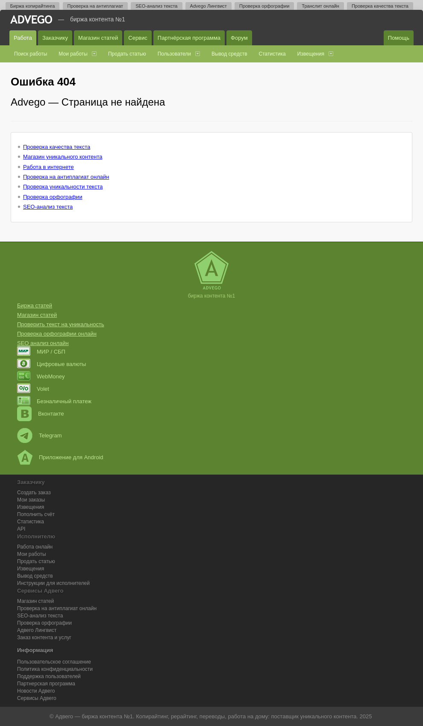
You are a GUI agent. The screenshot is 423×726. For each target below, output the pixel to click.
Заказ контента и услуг (44, 637)
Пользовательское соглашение (54, 662)
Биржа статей (34, 305)
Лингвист (36, 630)
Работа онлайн (35, 547)
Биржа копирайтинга (32, 6)
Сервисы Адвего (36, 698)
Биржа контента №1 (97, 19)
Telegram (39, 435)
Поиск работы (30, 54)
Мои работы (73, 54)
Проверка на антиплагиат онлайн (66, 177)
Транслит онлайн (320, 6)
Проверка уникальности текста (63, 186)
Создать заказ (34, 493)
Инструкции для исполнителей (53, 583)
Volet (33, 389)
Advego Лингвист (208, 6)
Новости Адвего (36, 691)
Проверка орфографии (264, 6)
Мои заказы (31, 500)
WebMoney (41, 376)
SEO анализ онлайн (43, 343)
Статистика (272, 54)
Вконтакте (40, 413)
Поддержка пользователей (49, 676)
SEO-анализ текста (156, 6)
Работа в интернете (48, 167)
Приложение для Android (60, 457)
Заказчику (55, 38)
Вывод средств (229, 54)
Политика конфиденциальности (55, 669)
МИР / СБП (41, 351)
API (21, 529)
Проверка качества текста (380, 6)
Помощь (398, 38)
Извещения (310, 54)
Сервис (137, 38)
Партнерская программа (46, 684)
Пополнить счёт (36, 514)
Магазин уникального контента (62, 156)
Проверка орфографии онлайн (57, 334)
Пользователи (174, 54)
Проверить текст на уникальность (60, 324)
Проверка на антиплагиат (95, 6)
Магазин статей (98, 38)
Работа (23, 38)
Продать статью (127, 54)
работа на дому (248, 716)
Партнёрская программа (189, 38)
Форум (239, 38)
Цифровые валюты (51, 364)
